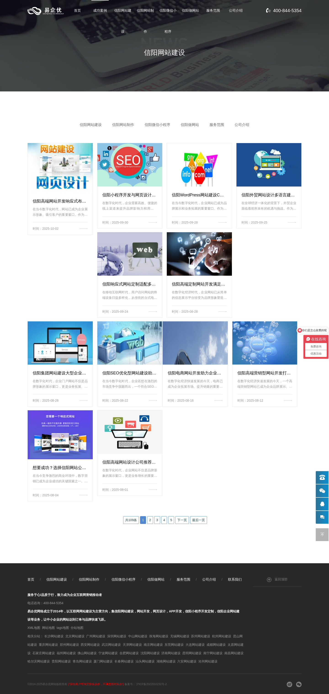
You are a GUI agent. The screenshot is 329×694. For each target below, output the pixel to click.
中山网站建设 (137, 636)
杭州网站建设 (221, 636)
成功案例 (100, 11)
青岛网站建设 (82, 661)
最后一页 (198, 520)
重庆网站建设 (48, 644)
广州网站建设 (95, 636)
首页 (77, 11)
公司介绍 (236, 11)
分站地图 (77, 628)
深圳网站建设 (116, 636)
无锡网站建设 (179, 636)
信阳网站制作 (145, 22)
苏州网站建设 (200, 636)
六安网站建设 (186, 661)
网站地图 (48, 628)
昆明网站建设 (192, 652)
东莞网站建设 (174, 644)
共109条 (131, 520)
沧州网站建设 (208, 661)
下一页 (182, 520)
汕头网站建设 (145, 661)
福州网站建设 (66, 652)
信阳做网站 (190, 11)
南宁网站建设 (213, 652)
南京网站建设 (153, 644)
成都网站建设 (216, 644)
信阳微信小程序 (168, 22)
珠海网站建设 (158, 636)
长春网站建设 (124, 661)
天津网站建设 (132, 644)
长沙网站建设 (54, 636)
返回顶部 (277, 580)
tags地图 (63, 628)
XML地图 (33, 628)
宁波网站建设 (108, 652)
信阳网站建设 (122, 22)
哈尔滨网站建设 (38, 661)
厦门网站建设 (103, 661)
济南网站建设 (170, 652)
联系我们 (235, 580)
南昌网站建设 (234, 652)
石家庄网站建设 (43, 652)
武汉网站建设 (111, 644)
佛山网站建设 (87, 652)
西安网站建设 (90, 644)
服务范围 (213, 11)
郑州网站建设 (69, 644)
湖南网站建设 (166, 661)
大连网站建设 (195, 644)
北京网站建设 (75, 636)
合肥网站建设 (129, 652)
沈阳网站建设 (150, 652)
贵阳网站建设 (61, 661)
